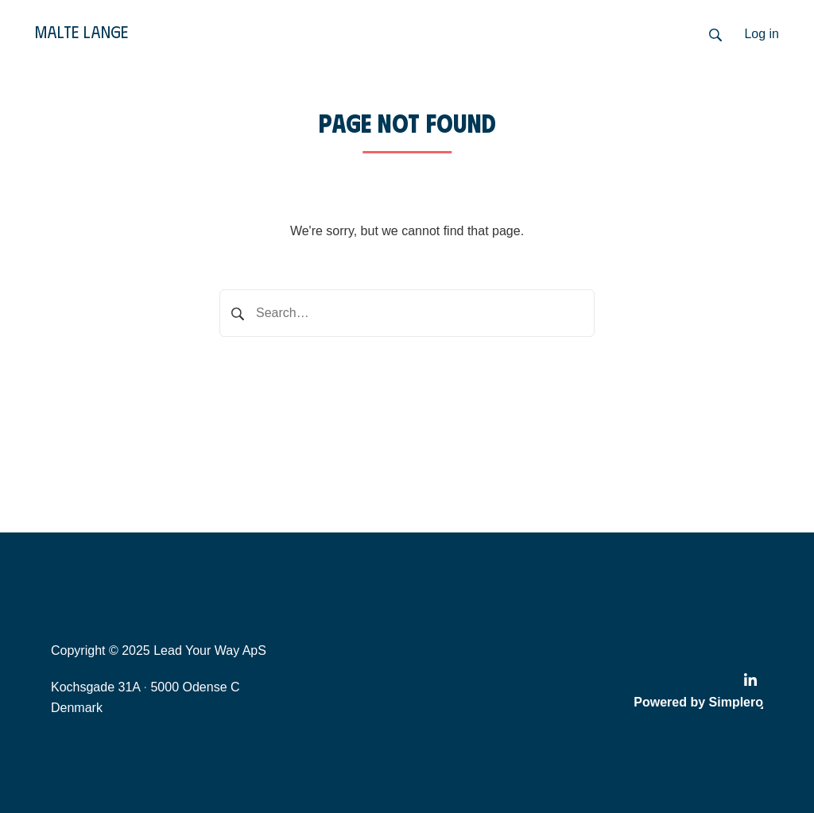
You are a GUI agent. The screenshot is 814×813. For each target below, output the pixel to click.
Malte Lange (81, 31)
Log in (761, 34)
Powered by (698, 702)
